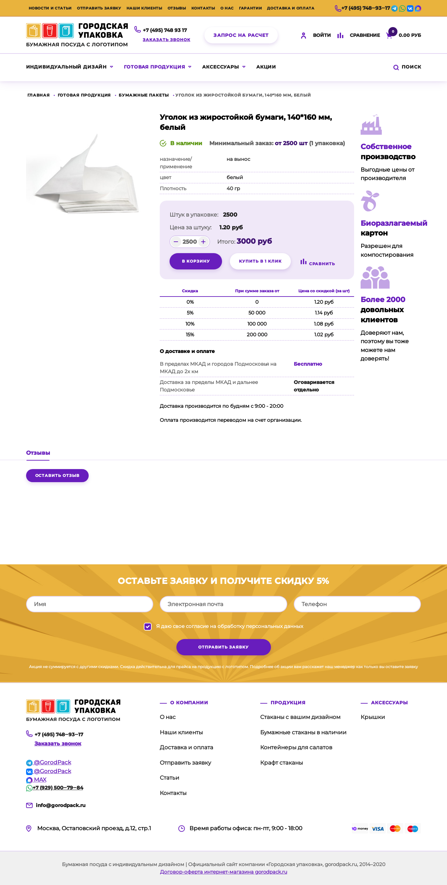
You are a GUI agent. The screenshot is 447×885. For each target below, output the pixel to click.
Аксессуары (220, 67)
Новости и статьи (50, 8)
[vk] (410, 8)
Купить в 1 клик (260, 261)
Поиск (406, 67)
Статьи (169, 777)
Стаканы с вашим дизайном (300, 717)
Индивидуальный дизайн (66, 67)
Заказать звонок (166, 39)
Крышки (373, 717)
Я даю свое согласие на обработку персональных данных (229, 626)
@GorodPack (48, 762)
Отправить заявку (99, 8)
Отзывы (177, 8)
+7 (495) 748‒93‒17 (362, 8)
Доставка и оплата (290, 8)
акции (266, 67)
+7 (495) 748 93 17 (165, 30)
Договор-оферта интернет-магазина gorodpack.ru (223, 872)
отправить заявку (223, 647)
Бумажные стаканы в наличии (303, 732)
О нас (227, 8)
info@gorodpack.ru (60, 805)
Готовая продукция (154, 67)
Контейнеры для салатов (296, 747)
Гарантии (250, 8)
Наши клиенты (144, 8)
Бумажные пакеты (144, 95)
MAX (36, 779)
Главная (38, 95)
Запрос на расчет (241, 35)
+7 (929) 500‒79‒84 (54, 788)
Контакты (203, 8)
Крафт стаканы (281, 762)
